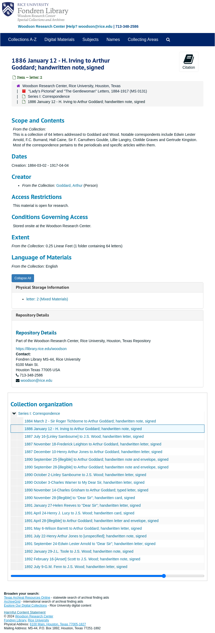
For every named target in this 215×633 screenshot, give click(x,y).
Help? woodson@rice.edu (89, 26)
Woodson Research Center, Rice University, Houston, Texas (71, 86)
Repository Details (32, 315)
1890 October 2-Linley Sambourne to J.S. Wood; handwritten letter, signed (85, 475)
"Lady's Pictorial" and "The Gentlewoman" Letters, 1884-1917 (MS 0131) (87, 91)
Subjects (90, 39)
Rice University (38, 620)
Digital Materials (60, 39)
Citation (189, 61)
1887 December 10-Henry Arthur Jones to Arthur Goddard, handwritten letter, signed (93, 452)
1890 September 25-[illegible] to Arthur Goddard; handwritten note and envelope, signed (97, 459)
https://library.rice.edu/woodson (41, 349)
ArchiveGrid (12, 601)
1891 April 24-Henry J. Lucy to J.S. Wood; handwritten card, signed (79, 513)
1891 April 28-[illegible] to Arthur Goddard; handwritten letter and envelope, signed (92, 521)
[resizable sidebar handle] (107, 576)
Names (113, 39)
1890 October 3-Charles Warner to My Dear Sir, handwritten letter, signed (85, 482)
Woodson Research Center (41, 26)
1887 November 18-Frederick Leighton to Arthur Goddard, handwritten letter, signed (93, 444)
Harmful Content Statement (25, 612)
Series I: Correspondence (49, 96)
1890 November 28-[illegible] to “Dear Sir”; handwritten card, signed (80, 498)
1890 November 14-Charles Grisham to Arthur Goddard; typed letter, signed (86, 490)
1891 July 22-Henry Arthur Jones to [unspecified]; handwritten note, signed (85, 536)
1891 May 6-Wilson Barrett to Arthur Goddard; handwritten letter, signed (83, 528)
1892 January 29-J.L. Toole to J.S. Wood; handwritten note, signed (79, 551)
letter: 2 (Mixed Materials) (47, 299)
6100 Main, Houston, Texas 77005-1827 (58, 624)
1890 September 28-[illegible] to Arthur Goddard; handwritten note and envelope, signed (97, 467)
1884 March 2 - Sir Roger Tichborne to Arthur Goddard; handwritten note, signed (90, 421)
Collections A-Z (22, 39)
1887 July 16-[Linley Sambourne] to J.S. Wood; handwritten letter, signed (84, 436)
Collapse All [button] (23, 278)
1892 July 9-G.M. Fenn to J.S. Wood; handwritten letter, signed (76, 567)
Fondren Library (15, 620)
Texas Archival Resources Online (27, 597)
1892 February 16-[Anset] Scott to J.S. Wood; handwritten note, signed (82, 559)
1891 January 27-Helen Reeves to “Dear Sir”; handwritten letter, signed (83, 505)
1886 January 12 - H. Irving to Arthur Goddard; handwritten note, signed (83, 429)
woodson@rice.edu (36, 380)
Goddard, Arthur (69, 185)
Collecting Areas (143, 39)
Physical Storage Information (42, 287)
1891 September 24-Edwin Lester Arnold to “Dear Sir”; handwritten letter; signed (90, 544)
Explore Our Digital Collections (25, 605)
